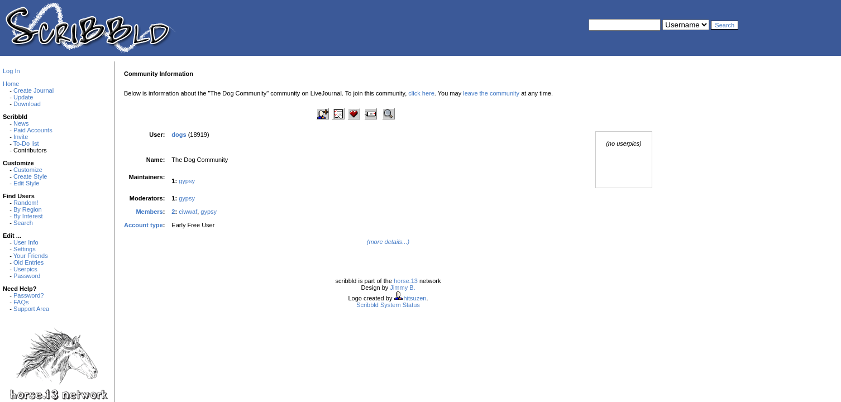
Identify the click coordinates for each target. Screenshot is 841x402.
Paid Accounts (32, 130)
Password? (28, 295)
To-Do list (26, 143)
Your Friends (30, 255)
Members (149, 211)
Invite (20, 136)
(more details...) (388, 241)
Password (26, 275)
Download (27, 103)
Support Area (31, 308)
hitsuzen (414, 298)
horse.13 (406, 280)
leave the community (491, 93)
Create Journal (33, 90)
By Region (27, 209)
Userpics (25, 269)
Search (23, 222)
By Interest (28, 216)
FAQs (21, 302)
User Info (26, 242)
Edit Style (26, 183)
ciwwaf (188, 211)
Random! (26, 202)
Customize (27, 169)
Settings (24, 249)
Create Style (30, 176)
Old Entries (28, 262)
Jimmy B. (402, 287)
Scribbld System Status (388, 305)
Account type (143, 225)
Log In (11, 71)
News (21, 123)
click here (421, 93)
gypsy (187, 181)
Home (11, 83)
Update (23, 97)
